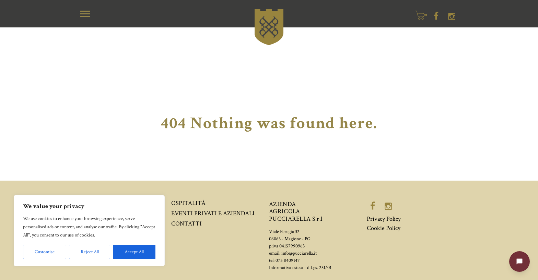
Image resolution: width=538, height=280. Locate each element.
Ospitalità (188, 203)
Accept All (134, 252)
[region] (89, 230)
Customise (45, 252)
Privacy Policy (384, 219)
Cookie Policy (383, 228)
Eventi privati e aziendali (213, 213)
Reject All (90, 252)
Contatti (186, 224)
